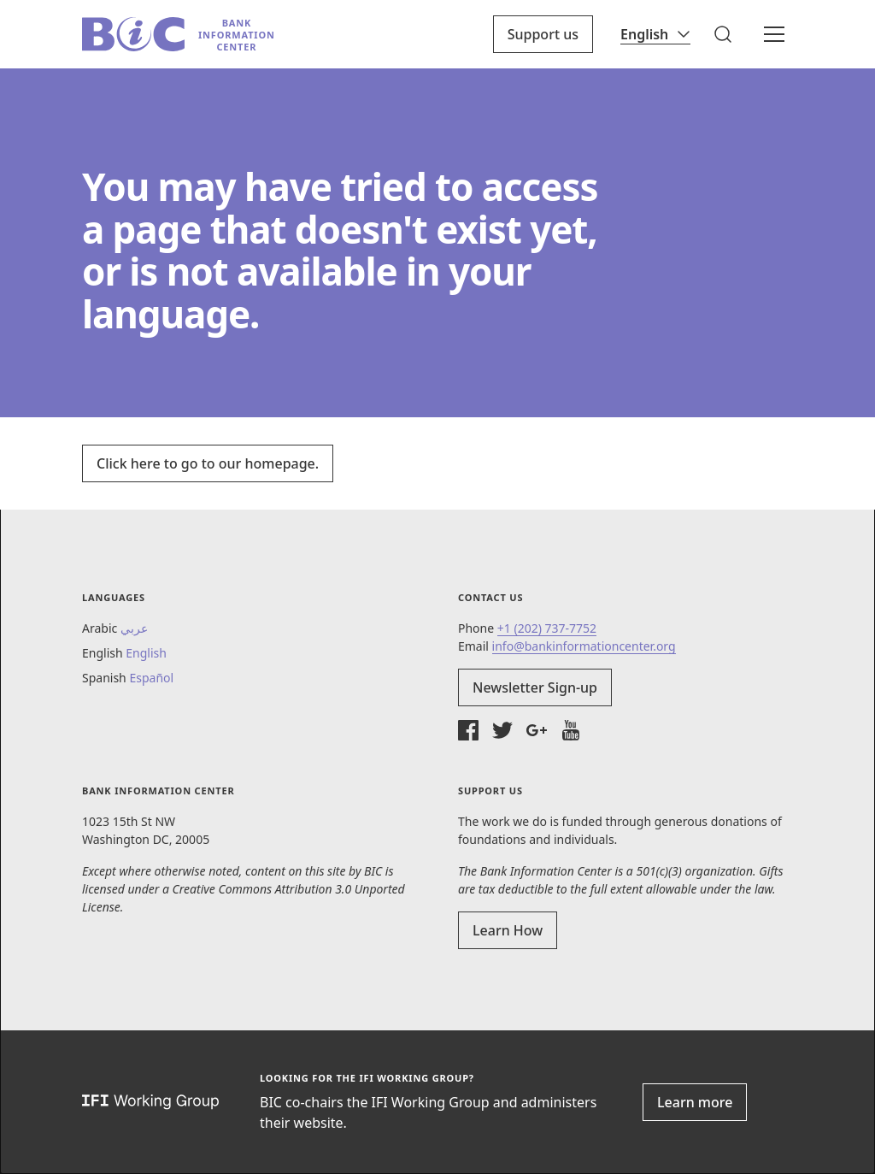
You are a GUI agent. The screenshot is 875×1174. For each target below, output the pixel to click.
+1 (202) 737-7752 (546, 628)
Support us (543, 34)
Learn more (694, 1102)
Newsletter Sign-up (535, 687)
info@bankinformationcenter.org (584, 646)
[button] (723, 34)
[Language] (655, 34)
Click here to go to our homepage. (208, 463)
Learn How (508, 930)
